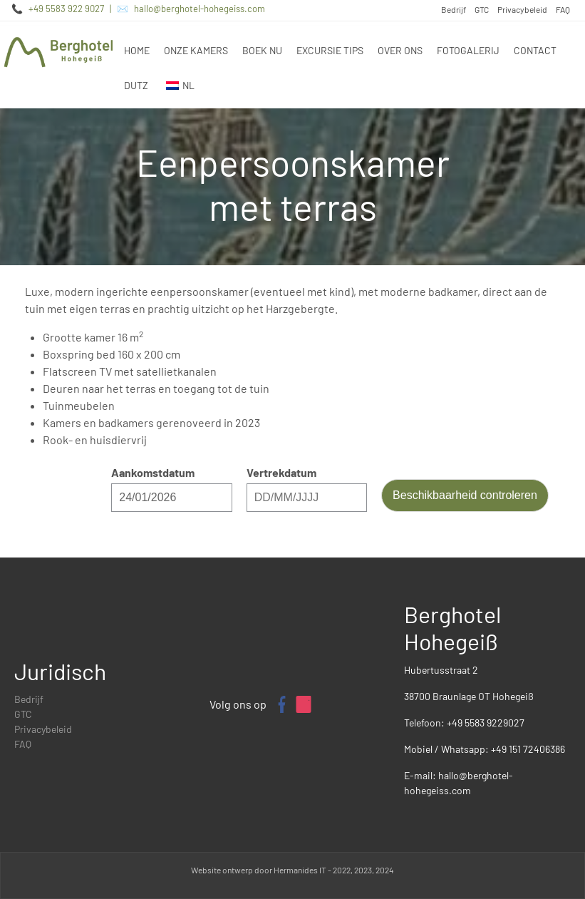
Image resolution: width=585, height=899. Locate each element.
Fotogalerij (468, 50)
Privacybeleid (522, 9)
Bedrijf (453, 9)
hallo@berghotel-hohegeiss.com (199, 8)
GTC (482, 9)
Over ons (400, 50)
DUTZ (136, 85)
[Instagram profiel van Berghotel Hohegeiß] (303, 704)
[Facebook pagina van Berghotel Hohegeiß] (280, 704)
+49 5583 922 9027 (66, 8)
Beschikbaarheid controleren (465, 495)
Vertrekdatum (281, 472)
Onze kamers (196, 50)
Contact (535, 50)
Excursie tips (329, 50)
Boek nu (262, 50)
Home (137, 50)
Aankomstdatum (153, 472)
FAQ (563, 9)
